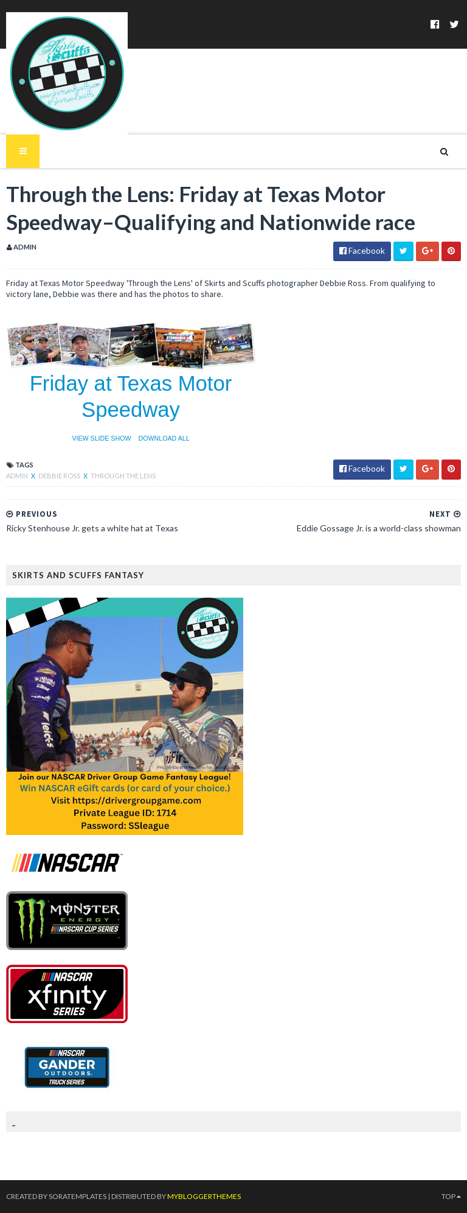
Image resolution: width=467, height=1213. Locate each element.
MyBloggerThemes (204, 1196)
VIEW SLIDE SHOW (101, 438)
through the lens (123, 476)
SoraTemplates (77, 1196)
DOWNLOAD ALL (164, 438)
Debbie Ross (59, 476)
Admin (17, 476)
